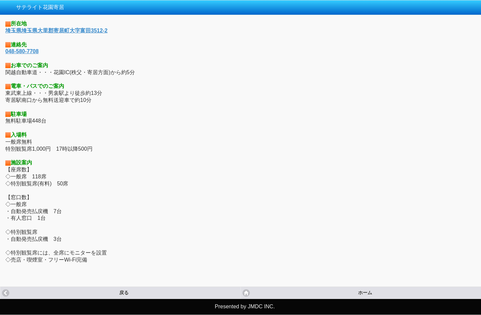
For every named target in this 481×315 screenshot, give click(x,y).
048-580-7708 (22, 51)
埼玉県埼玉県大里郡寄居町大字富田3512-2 (56, 30)
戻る (124, 292)
